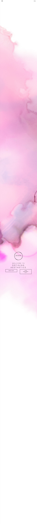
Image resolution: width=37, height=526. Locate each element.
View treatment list (25, 271)
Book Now (11, 270)
